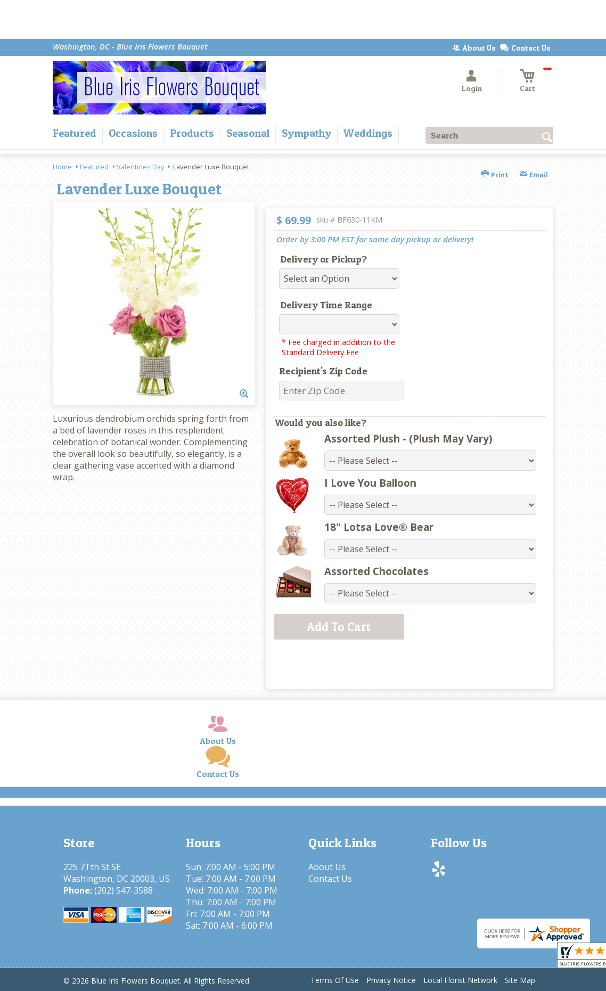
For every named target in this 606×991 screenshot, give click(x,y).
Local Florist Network (460, 980)
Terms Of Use (334, 980)
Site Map (520, 980)
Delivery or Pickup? (323, 259)
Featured (94, 166)
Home (62, 166)
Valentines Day (140, 166)
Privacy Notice (391, 980)
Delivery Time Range (326, 304)
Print (495, 174)
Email (533, 174)
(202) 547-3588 (123, 890)
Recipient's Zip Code (323, 370)
